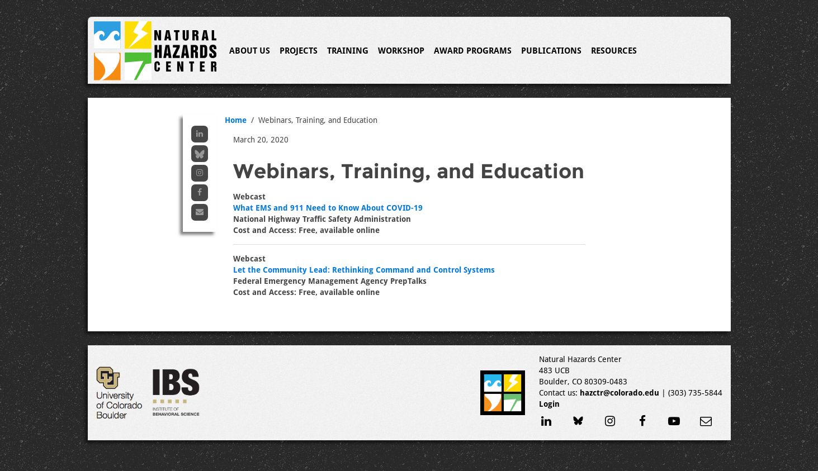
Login (549, 403)
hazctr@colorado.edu (619, 392)
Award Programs (473, 51)
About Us (249, 51)
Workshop (401, 51)
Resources (614, 51)
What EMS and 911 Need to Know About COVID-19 (328, 207)
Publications (551, 51)
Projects (299, 51)
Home (236, 120)
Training (347, 51)
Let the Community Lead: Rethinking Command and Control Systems (364, 269)
